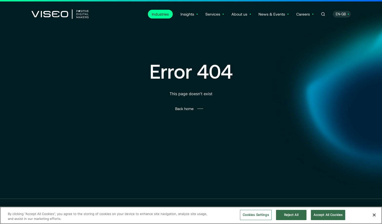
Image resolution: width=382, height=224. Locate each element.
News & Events (271, 14)
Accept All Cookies (328, 215)
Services (212, 14)
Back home (184, 108)
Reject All (291, 215)
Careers (303, 14)
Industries (160, 14)
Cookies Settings (256, 215)
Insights (187, 14)
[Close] (374, 215)
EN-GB (341, 14)
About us (239, 14)
